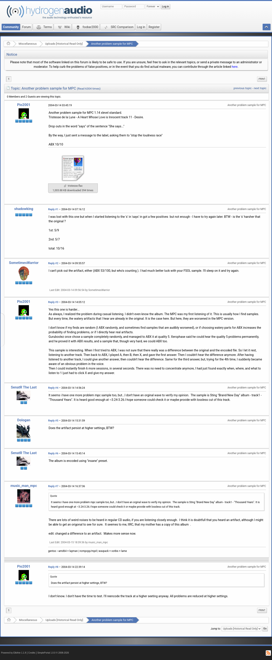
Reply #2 (53, 263)
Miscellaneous (28, 43)
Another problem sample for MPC (112, 43)
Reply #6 (53, 453)
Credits (31, 653)
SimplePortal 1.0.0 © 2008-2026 (53, 653)
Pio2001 (23, 105)
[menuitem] (262, 79)
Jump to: (216, 628)
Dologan (23, 420)
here (234, 66)
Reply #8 (53, 566)
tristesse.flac (73, 185)
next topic (260, 88)
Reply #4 (53, 387)
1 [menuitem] (8, 79)
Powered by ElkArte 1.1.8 (13, 653)
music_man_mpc (24, 486)
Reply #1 (53, 209)
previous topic (242, 88)
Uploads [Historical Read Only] (64, 43)
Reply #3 (53, 302)
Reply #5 (53, 420)
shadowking (23, 209)
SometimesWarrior (23, 263)
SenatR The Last (24, 387)
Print (262, 78)
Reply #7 (53, 486)
